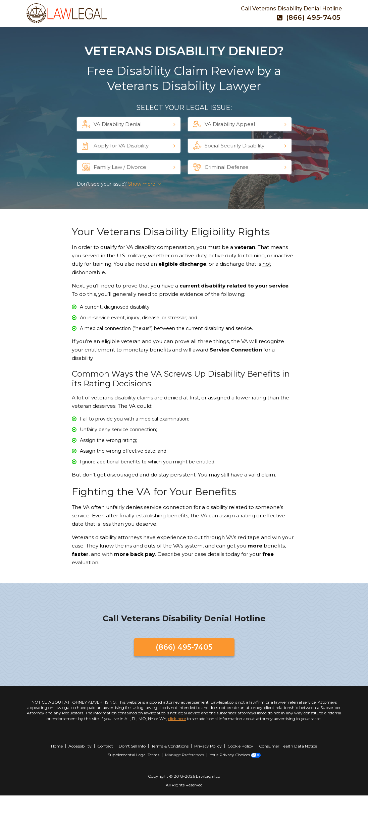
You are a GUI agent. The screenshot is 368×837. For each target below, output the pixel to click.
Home (57, 746)
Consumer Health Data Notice (288, 746)
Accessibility (80, 746)
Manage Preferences (184, 754)
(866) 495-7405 (308, 17)
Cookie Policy (240, 746)
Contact (105, 746)
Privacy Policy (208, 746)
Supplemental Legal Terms (133, 754)
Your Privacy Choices (235, 754)
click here (177, 718)
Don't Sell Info (132, 746)
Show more (141, 184)
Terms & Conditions (170, 746)
